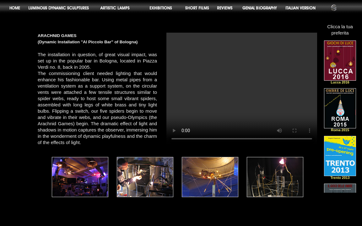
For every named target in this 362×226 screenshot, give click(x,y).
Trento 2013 (340, 176)
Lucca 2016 (340, 81)
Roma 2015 (340, 128)
